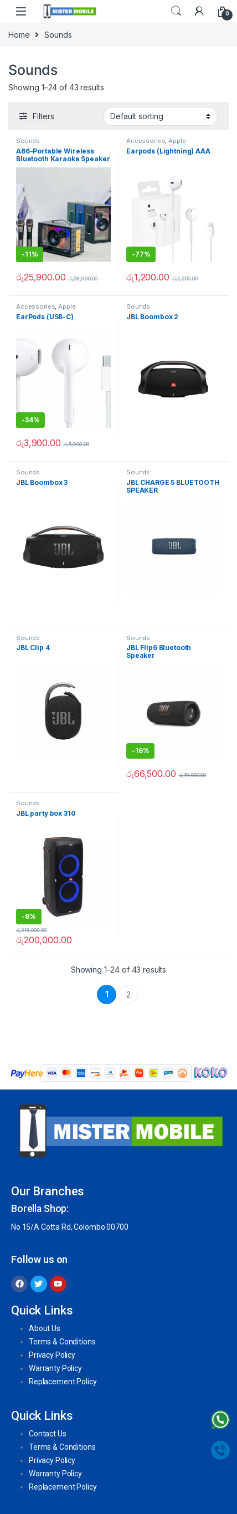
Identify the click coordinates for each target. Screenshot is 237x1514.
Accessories (145, 141)
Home (18, 34)
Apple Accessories (156, 144)
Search (176, 11)
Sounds (28, 141)
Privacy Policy (52, 1355)
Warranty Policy (55, 1368)
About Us (44, 1328)
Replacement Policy (62, 1381)
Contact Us (47, 1433)
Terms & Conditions (62, 1341)
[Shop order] (160, 116)
